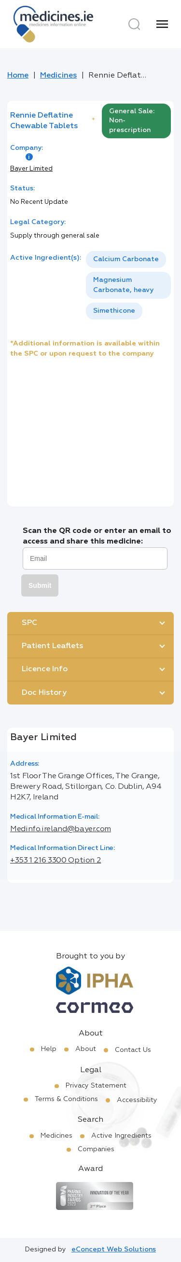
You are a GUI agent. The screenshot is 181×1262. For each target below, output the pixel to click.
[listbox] (128, 285)
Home (17, 76)
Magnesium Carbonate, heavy (123, 285)
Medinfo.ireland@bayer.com (60, 829)
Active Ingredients (121, 1135)
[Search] (134, 24)
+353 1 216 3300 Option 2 (55, 860)
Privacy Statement (96, 1085)
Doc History (44, 693)
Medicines (58, 76)
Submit (39, 585)
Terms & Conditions (66, 1099)
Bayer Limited (31, 169)
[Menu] (162, 24)
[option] (126, 259)
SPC (29, 623)
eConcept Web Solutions (113, 1249)
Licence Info (45, 669)
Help (48, 1049)
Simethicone (114, 310)
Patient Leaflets (52, 646)
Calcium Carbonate (126, 259)
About (85, 1049)
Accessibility (137, 1100)
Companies (96, 1149)
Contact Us (133, 1050)
